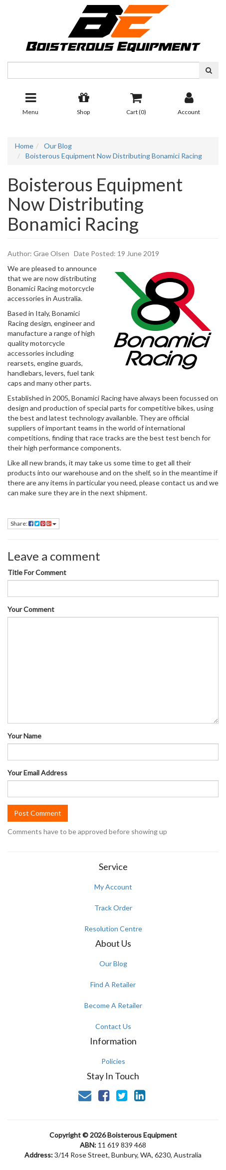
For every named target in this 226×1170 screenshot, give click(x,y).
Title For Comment (36, 572)
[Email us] (84, 1095)
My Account (113, 886)
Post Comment (37, 813)
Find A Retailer (113, 984)
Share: (33, 523)
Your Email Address (37, 772)
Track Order (113, 907)
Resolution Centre (113, 928)
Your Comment (30, 609)
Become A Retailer (113, 1005)
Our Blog (113, 963)
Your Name (24, 735)
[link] (103, 1095)
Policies (113, 1061)
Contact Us (113, 1026)
